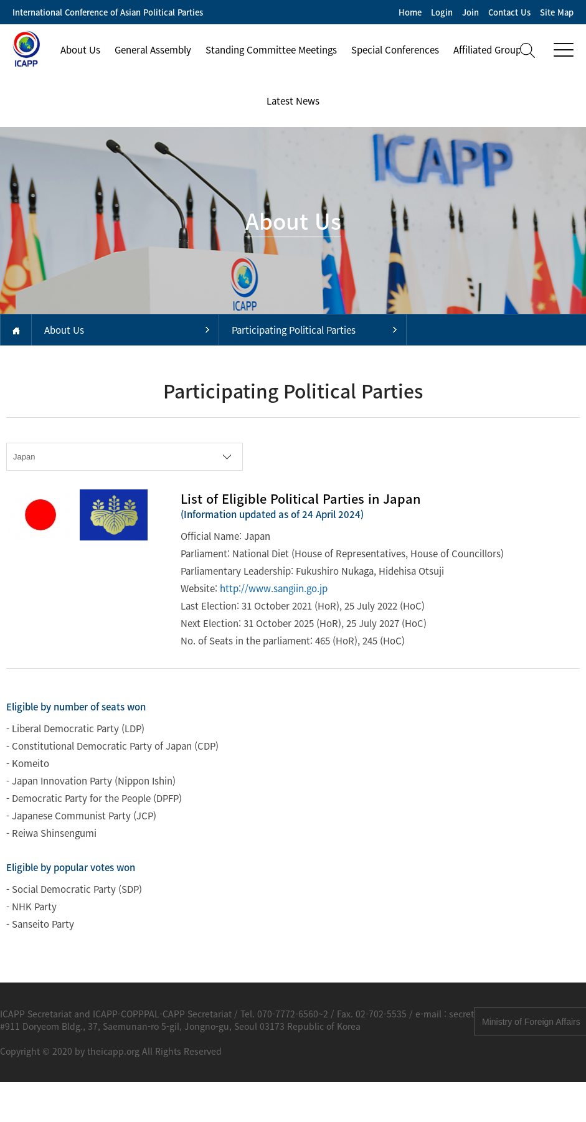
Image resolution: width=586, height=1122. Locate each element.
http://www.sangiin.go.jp (274, 588)
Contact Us (509, 12)
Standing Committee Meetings (271, 50)
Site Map (557, 12)
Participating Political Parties (294, 330)
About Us (80, 50)
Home (410, 12)
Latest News (293, 101)
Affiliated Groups (489, 50)
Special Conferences (395, 50)
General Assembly (153, 50)
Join (470, 12)
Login (442, 12)
